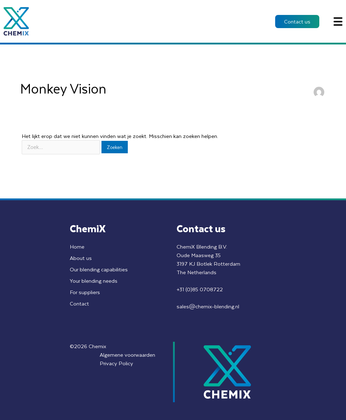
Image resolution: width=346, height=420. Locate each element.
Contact (79, 303)
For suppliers (85, 292)
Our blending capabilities (99, 269)
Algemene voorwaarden (127, 354)
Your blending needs (94, 280)
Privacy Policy (116, 363)
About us (81, 258)
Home (77, 246)
